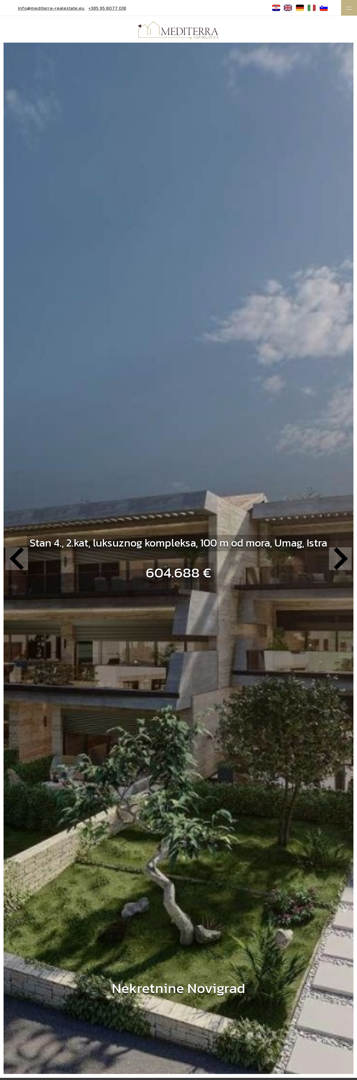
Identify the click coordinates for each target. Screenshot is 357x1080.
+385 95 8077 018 (107, 8)
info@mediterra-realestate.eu (51, 8)
